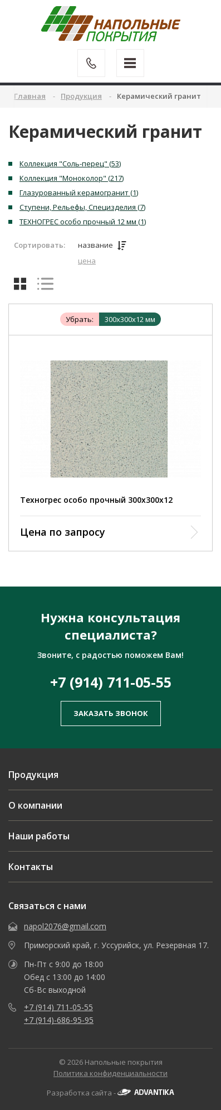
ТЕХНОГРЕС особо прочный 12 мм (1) (82, 222)
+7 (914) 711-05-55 (110, 681)
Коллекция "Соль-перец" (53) (70, 163)
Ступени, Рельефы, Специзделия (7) (82, 207)
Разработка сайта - (110, 1093)
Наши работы (39, 836)
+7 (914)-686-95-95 (59, 1020)
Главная (30, 96)
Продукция (33, 774)
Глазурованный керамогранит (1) (78, 193)
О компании (35, 805)
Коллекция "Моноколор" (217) (71, 178)
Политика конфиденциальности (110, 1073)
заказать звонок (110, 713)
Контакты (30, 867)
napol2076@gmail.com (65, 926)
